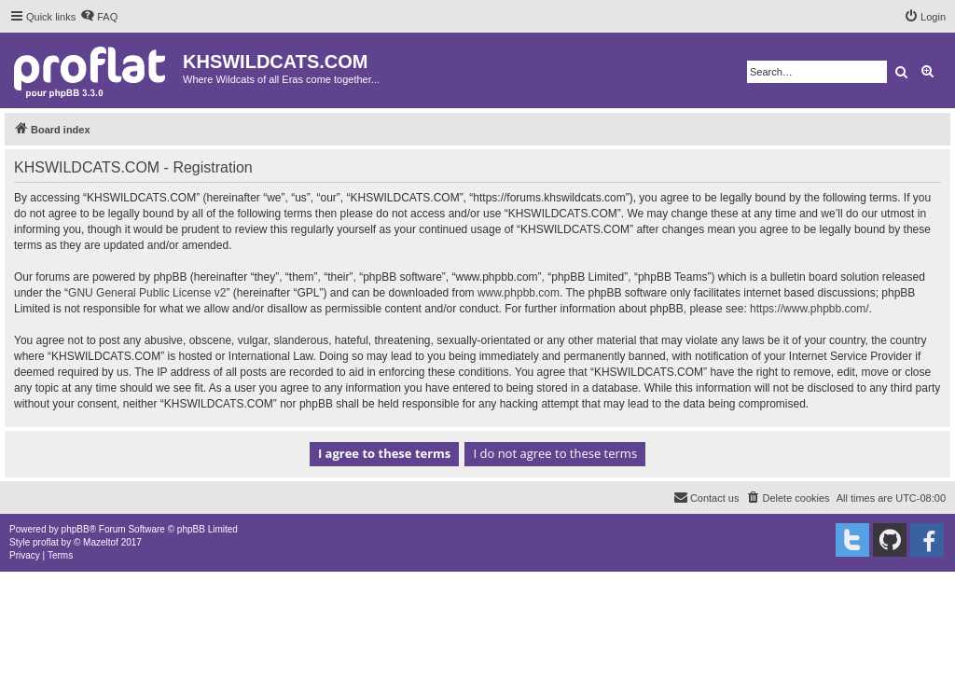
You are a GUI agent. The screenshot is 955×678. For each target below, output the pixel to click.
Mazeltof (100, 542)
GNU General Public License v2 (147, 292)
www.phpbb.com (519, 292)
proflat (46, 542)
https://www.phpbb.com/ (809, 308)
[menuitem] (99, 17)
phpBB (76, 529)
